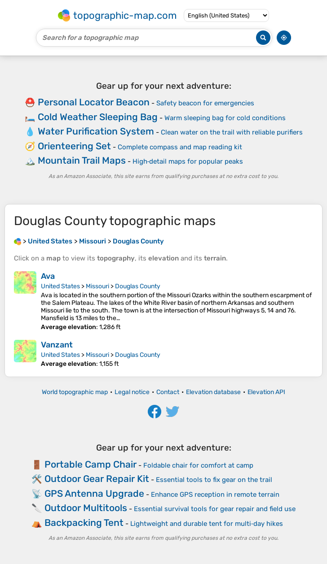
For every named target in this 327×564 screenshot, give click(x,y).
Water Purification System (96, 131)
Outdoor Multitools (85, 507)
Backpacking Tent (84, 522)
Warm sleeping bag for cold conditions (225, 118)
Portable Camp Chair (90, 464)
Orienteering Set (74, 146)
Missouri (97, 286)
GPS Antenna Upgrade (94, 493)
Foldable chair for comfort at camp (198, 465)
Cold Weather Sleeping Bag (98, 116)
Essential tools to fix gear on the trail (214, 480)
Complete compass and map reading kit (180, 147)
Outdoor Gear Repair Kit (96, 478)
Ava (48, 276)
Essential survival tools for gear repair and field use (215, 509)
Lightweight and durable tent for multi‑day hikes (206, 524)
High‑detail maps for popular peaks (188, 161)
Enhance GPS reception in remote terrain (215, 494)
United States (60, 286)
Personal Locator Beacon (94, 102)
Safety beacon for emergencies (205, 103)
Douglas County (137, 286)
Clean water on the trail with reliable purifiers (232, 132)
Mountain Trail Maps (82, 160)
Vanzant (57, 345)
